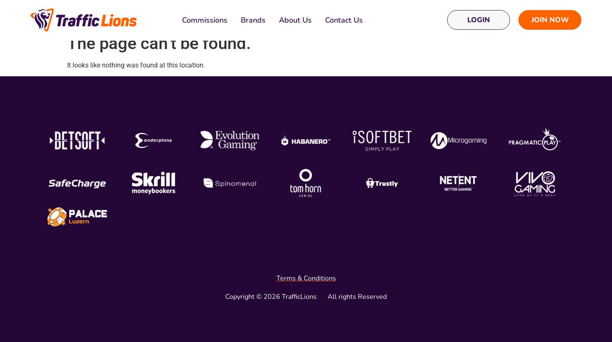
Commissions (204, 20)
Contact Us (344, 20)
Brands (253, 20)
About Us (295, 20)
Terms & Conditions (306, 278)
